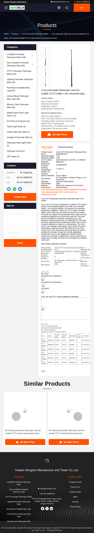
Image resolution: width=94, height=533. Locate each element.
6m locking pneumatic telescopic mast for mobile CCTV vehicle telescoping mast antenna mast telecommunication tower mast (24, 432)
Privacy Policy (75, 507)
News (75, 497)
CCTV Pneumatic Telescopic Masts (34, 34)
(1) (18, 132)
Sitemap (75, 502)
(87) (18, 89)
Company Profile (75, 482)
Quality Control (75, 492)
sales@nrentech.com (60, 2)
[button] (45, 85)
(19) (20, 80)
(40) (18, 64)
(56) (19, 72)
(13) (18, 121)
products (15, 34)
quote (82, 8)
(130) (16, 55)
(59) (18, 97)
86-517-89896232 (82, 2)
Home (6, 34)
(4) (16, 126)
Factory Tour (75, 487)
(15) (18, 114)
